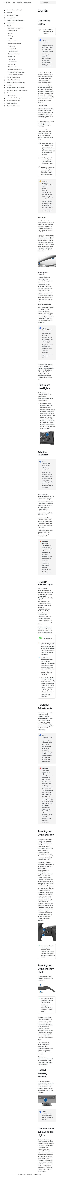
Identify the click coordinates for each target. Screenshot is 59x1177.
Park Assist (11, 46)
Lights (10, 38)
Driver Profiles (12, 61)
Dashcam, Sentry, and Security (16, 82)
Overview (9, 12)
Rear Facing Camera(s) (15, 69)
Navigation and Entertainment (15, 87)
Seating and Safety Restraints (15, 20)
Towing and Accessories (15, 74)
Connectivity (10, 23)
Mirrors (10, 33)
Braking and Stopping (14, 43)
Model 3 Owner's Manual (14, 10)
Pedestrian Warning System (16, 72)
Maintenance (11, 93)
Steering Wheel (12, 30)
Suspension (11, 56)
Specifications (11, 95)
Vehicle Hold (12, 48)
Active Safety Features (13, 80)
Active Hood (11, 64)
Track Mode (11, 59)
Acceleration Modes (14, 54)
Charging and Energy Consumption (17, 90)
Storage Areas (11, 18)
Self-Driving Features (13, 77)
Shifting (10, 36)
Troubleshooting (12, 103)
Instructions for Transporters (15, 98)
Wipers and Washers (14, 41)
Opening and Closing (13, 15)
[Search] (47, 3)
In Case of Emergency (13, 100)
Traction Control (13, 51)
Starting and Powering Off (15, 28)
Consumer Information (13, 105)
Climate (9, 85)
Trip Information (13, 67)
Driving (9, 25)
